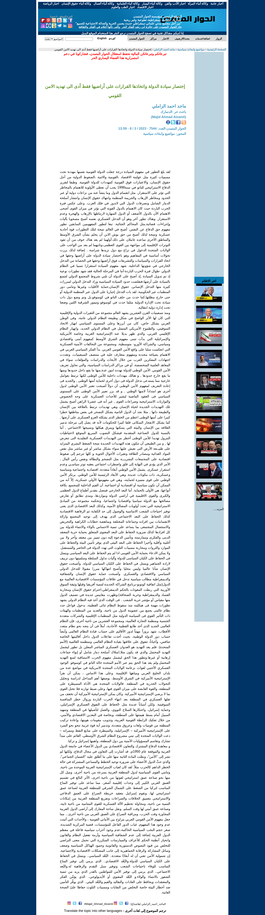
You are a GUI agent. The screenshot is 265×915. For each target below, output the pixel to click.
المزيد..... (218, 509)
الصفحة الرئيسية (216, 49)
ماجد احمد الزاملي (164, 49)
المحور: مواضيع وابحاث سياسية (164, 134)
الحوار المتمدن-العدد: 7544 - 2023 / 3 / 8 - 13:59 (152, 128)
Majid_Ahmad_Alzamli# (98, 903)
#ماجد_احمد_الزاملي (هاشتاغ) (148, 903)
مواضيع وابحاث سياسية (191, 49)
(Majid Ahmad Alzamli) (168, 117)
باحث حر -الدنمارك (173, 112)
